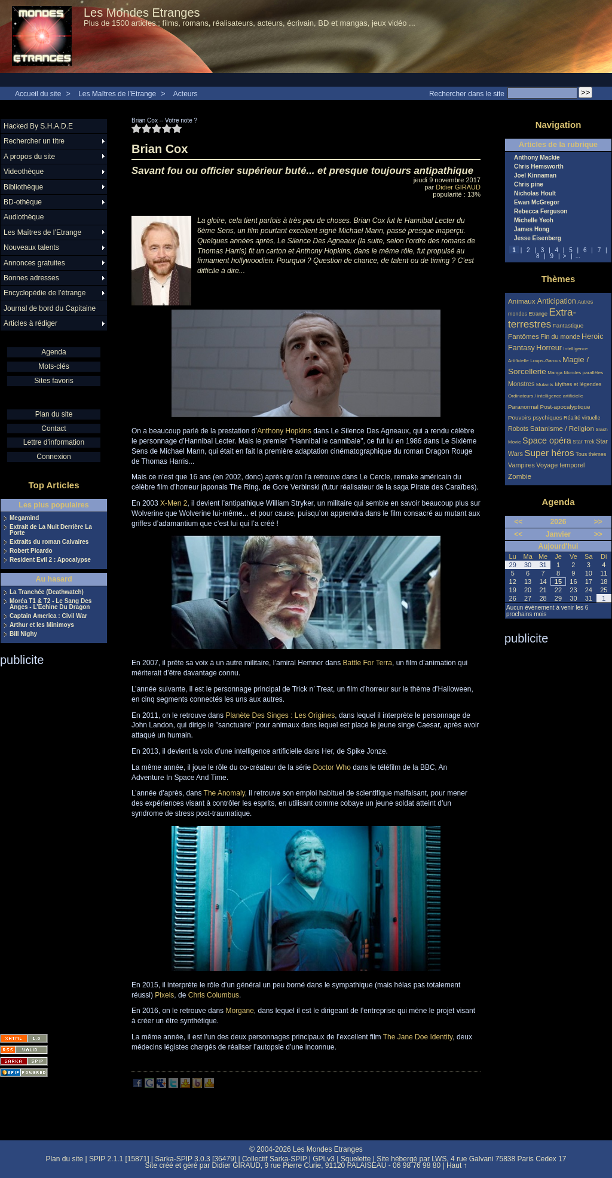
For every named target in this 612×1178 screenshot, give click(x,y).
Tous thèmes (591, 454)
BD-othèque (23, 202)
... (578, 256)
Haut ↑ (456, 1165)
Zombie (519, 476)
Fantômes (523, 336)
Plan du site (54, 414)
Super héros (549, 453)
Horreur (549, 348)
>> (598, 522)
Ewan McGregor (536, 203)
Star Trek (584, 442)
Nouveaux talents (31, 247)
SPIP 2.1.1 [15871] (119, 1159)
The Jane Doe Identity (418, 1037)
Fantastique (568, 325)
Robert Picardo (31, 551)
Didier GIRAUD (458, 187)
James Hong (531, 229)
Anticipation (556, 301)
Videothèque (24, 171)
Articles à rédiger (30, 323)
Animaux (522, 301)
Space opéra (546, 440)
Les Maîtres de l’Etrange (117, 94)
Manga (554, 372)
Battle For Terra (367, 663)
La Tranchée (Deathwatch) (47, 592)
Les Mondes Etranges (142, 12)
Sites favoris (53, 381)
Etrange (538, 314)
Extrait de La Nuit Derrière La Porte (51, 530)
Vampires (521, 465)
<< (518, 522)
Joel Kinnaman (535, 176)
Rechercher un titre (34, 141)
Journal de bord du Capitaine (50, 308)
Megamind (24, 518)
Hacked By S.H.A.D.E (38, 126)
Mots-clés (53, 366)
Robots (518, 428)
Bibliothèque (23, 187)
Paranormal (523, 406)
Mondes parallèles (584, 372)
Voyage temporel (560, 465)
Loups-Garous (545, 360)
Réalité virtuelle (582, 418)
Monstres (521, 383)
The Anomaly (224, 793)
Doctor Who (332, 767)
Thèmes (558, 279)
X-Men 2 (173, 503)
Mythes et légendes (578, 384)
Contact (53, 428)
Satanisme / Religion (562, 428)
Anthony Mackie (537, 158)
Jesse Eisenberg (537, 238)
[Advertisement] (48, 846)
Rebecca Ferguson (540, 212)
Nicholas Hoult (535, 194)
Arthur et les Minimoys (42, 625)
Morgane (239, 1010)
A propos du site (29, 156)
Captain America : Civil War (48, 616)
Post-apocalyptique (565, 406)
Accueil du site (38, 94)
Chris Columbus (213, 995)
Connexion (53, 456)
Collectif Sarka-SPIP (274, 1159)
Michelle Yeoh (533, 221)
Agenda (53, 352)
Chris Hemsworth (539, 167)
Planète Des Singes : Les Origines (280, 715)
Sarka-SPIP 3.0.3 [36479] (195, 1159)
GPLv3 (324, 1159)
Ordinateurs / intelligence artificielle (545, 396)
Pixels (164, 995)
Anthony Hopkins (284, 431)
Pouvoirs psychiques (535, 417)
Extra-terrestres (542, 318)
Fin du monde (560, 336)
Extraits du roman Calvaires (49, 542)
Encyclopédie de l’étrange (44, 293)
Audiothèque (24, 217)
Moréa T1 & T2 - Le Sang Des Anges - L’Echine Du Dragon (50, 604)
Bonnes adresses (31, 278)
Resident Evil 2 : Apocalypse (50, 560)
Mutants (544, 384)
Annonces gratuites (34, 263)
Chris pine (528, 185)
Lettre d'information (53, 442)
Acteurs (185, 94)
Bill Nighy (23, 634)
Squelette (356, 1159)
